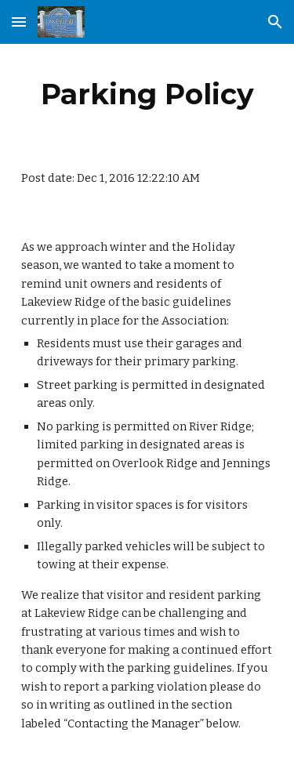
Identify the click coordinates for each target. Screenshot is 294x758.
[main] (147, 94)
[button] (19, 21)
